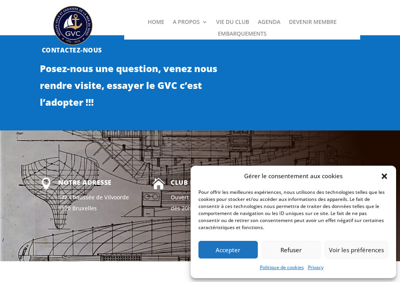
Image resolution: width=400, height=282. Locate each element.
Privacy (315, 267)
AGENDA (269, 22)
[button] (384, 176)
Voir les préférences (356, 250)
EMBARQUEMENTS (242, 34)
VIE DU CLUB (232, 22)
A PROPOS (186, 22)
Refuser (291, 250)
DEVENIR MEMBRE (313, 22)
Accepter (228, 250)
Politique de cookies (282, 267)
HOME (156, 22)
